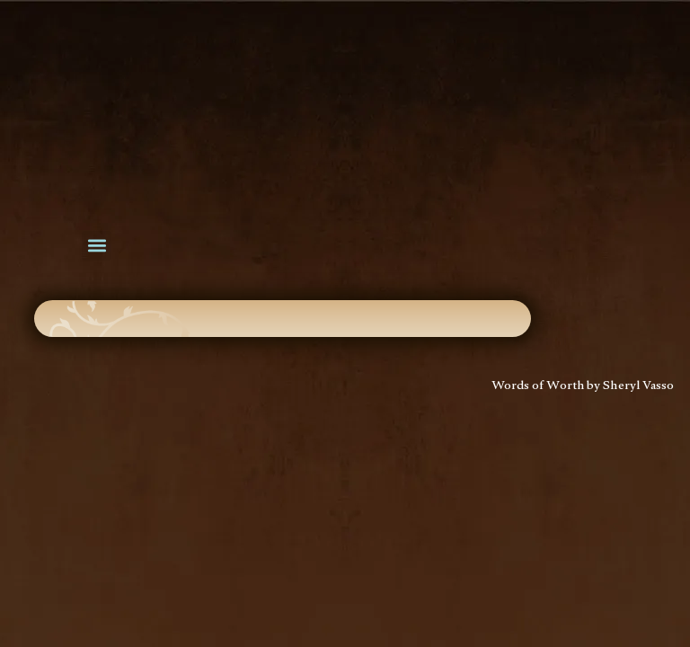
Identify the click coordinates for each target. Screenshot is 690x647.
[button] (96, 246)
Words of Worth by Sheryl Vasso (583, 387)
